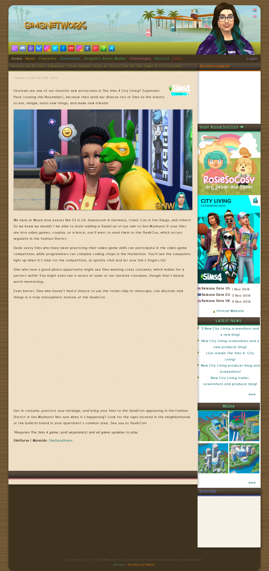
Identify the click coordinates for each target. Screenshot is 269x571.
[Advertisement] (102, 458)
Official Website (230, 311)
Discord (162, 59)
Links (177, 59)
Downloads (70, 59)
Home (17, 59)
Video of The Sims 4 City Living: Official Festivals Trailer (103, 354)
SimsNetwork (56, 26)
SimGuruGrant (61, 440)
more (252, 394)
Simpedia (48, 59)
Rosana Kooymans (141, 564)
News (31, 59)
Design (118, 564)
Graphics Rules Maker (105, 59)
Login (252, 59)
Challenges (140, 59)
